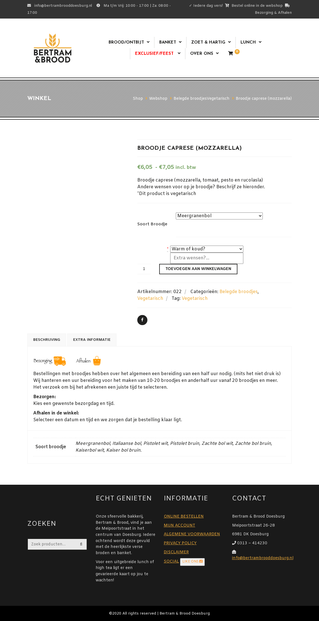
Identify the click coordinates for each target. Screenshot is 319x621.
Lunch (248, 42)
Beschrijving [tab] (46, 339)
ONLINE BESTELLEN (184, 516)
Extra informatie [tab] (92, 339)
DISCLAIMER (176, 552)
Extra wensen (151, 256)
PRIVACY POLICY (180, 543)
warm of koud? (151, 249)
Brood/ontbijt (126, 42)
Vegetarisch (150, 299)
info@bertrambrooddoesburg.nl (262, 558)
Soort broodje (152, 224)
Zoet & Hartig (208, 42)
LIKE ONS (192, 561)
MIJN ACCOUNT (179, 525)
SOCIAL (171, 561)
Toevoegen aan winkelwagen (198, 269)
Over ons (201, 54)
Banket (167, 42)
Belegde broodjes (238, 292)
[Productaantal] (144, 269)
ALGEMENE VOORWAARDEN (192, 534)
